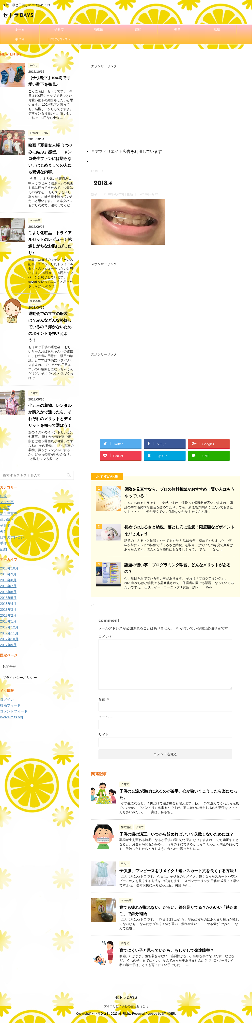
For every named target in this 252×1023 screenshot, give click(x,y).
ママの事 (7, 502)
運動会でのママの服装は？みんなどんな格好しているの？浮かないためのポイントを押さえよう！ (50, 327)
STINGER (168, 1013)
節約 (138, 29)
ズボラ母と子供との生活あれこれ (126, 1006)
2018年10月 (9, 568)
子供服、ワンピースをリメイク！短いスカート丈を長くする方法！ (178, 871)
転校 (217, 29)
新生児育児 (8, 514)
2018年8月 (8, 580)
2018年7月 (8, 586)
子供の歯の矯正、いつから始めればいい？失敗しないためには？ (176, 835)
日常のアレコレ (59, 39)
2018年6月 (8, 592)
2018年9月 (8, 574)
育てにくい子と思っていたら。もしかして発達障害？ (166, 951)
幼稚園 (98, 29)
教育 (177, 29)
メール (105, 717)
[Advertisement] (165, 103)
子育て (59, 29)
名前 (104, 699)
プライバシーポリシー (19, 678)
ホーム (20, 29)
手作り (20, 39)
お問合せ (9, 666)
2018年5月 (8, 598)
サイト (103, 735)
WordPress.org (11, 717)
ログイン (7, 699)
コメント (107, 637)
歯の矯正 (7, 520)
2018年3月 (8, 609)
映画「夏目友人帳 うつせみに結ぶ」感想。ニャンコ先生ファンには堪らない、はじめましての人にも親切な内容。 (50, 159)
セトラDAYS (17, 15)
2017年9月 (8, 645)
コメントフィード (14, 711)
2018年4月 (8, 604)
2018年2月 (8, 615)
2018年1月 (8, 621)
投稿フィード (10, 705)
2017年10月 (9, 639)
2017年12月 (9, 627)
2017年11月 (9, 633)
